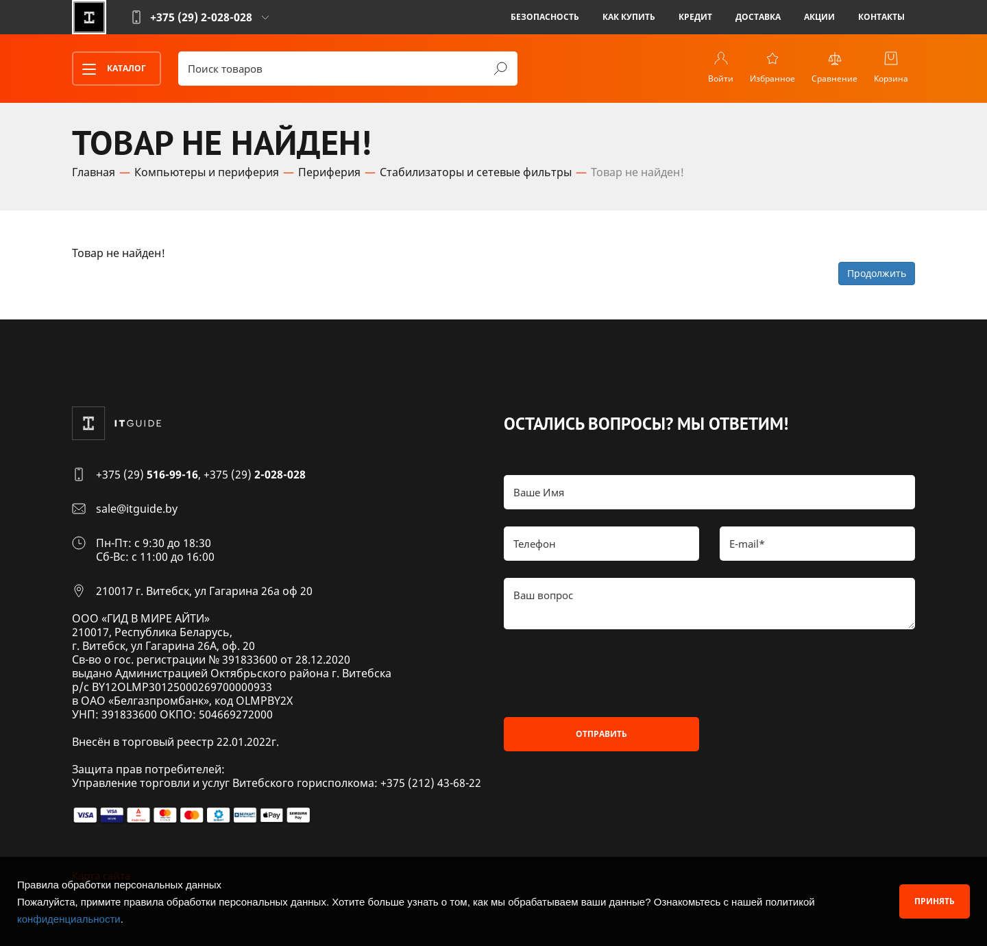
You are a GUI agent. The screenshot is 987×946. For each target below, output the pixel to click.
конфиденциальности (69, 919)
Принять (934, 901)
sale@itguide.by (137, 508)
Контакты (881, 17)
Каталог (109, 69)
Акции (819, 17)
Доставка (758, 17)
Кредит (695, 17)
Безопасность (545, 17)
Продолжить (876, 273)
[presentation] (608, 673)
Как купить (628, 17)
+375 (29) (147, 474)
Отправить (601, 734)
